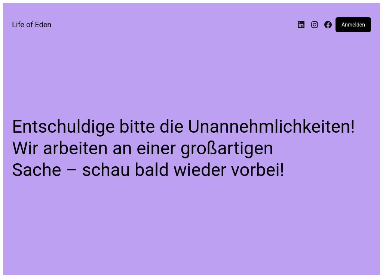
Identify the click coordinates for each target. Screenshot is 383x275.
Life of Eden (31, 24)
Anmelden (353, 25)
